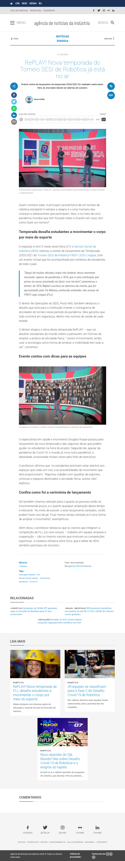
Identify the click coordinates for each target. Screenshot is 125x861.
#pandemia (23, 581)
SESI (24, 3)
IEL (40, 3)
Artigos (44, 842)
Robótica (62, 41)
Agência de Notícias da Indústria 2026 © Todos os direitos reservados (36, 855)
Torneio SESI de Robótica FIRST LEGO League (67, 255)
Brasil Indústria (76, 608)
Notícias (22, 842)
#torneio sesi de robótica (28, 578)
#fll (38, 574)
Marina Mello (39, 99)
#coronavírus (45, 578)
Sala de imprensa (75, 842)
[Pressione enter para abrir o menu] (12, 23)
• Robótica (23, 566)
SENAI (32, 3)
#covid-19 (34, 581)
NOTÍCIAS (62, 36)
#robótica (31, 574)
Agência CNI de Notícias (79, 566)
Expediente (49, 10)
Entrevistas (33, 842)
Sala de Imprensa (19, 10)
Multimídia (35, 10)
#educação (23, 574)
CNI (17, 3)
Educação (44, 620)
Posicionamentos (57, 842)
